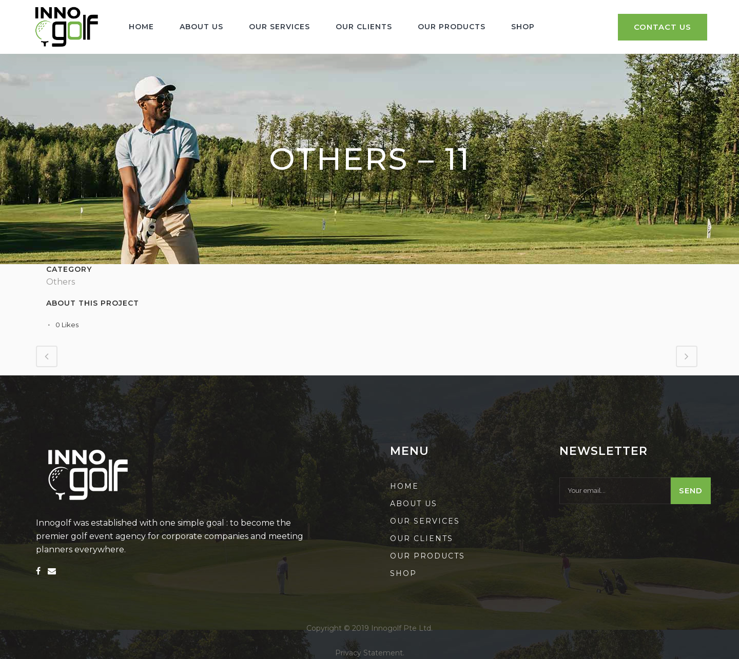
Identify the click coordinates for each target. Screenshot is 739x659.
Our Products (427, 556)
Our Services (425, 521)
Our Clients (421, 538)
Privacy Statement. (369, 652)
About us (413, 503)
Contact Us (662, 27)
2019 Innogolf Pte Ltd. (392, 628)
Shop (403, 573)
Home (404, 486)
